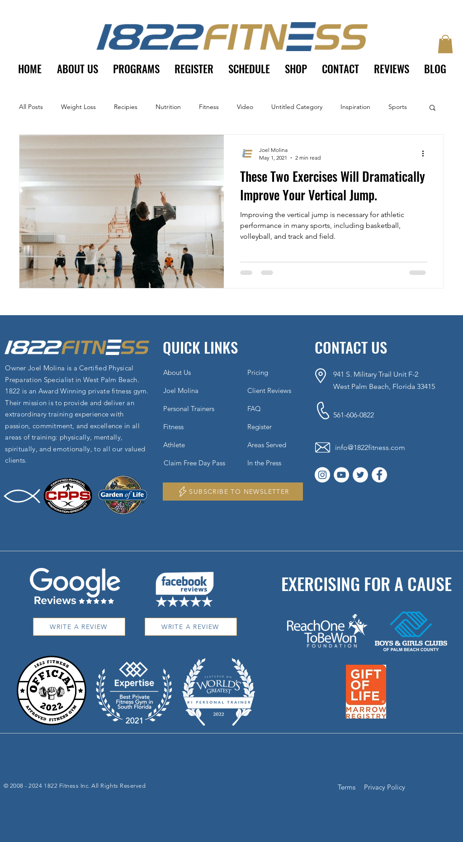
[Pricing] (273, 372)
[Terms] (347, 787)
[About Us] (188, 372)
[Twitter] (360, 474)
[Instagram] (322, 474)
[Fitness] (188, 426)
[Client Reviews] (273, 390)
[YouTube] (341, 474)
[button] (136, 68)
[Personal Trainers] (188, 408)
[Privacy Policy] (385, 787)
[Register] (273, 426)
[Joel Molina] (188, 390)
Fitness (209, 107)
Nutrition (168, 107)
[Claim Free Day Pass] (199, 463)
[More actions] (425, 153)
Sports (397, 107)
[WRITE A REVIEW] (79, 627)
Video (245, 107)
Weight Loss (78, 107)
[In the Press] (273, 463)
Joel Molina (46, 368)
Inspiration (355, 107)
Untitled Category (296, 107)
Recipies (125, 107)
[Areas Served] (273, 444)
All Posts (31, 107)
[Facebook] (379, 474)
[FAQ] (273, 408)
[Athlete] (188, 444)
